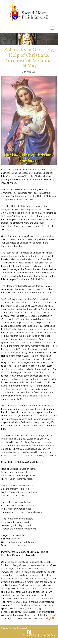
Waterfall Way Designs (49, 635)
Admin (25, 635)
